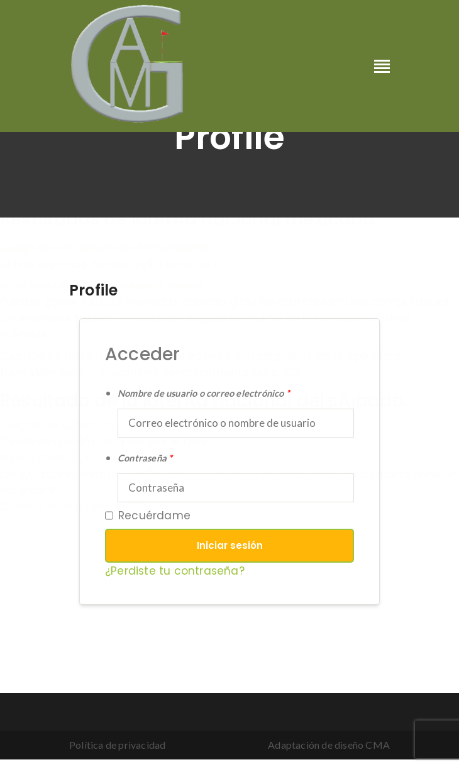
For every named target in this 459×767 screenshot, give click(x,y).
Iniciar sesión (230, 545)
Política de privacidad (117, 745)
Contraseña (145, 458)
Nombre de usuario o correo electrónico (204, 393)
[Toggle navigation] (382, 67)
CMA (377, 745)
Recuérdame (148, 515)
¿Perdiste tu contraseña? (175, 570)
